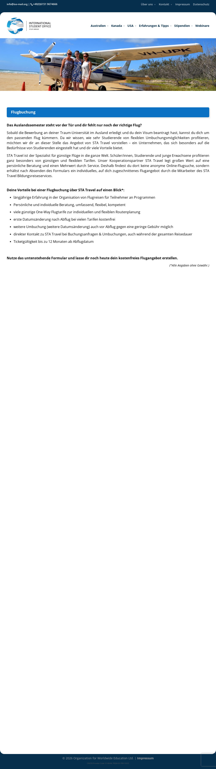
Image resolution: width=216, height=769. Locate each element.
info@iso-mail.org (17, 4)
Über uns (147, 4)
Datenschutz (201, 4)
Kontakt (164, 4)
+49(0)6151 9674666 (45, 4)
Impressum (182, 4)
